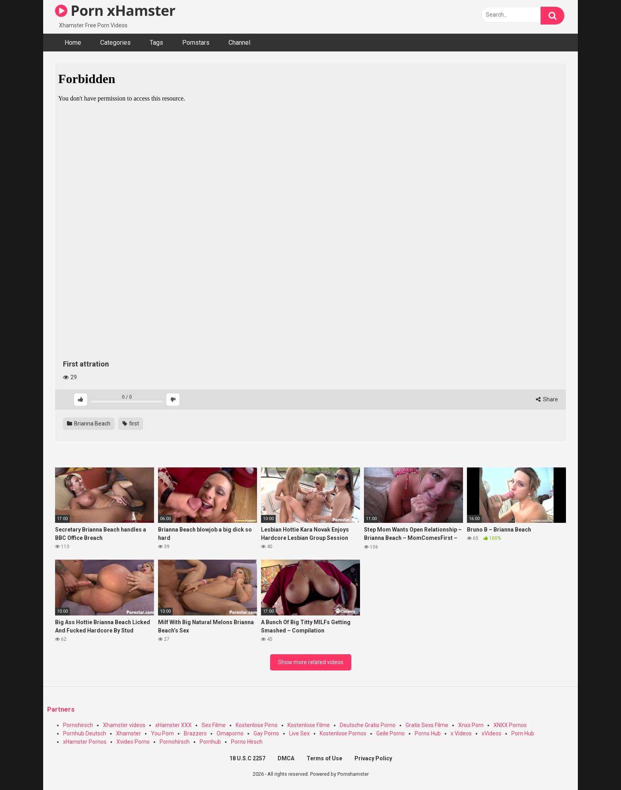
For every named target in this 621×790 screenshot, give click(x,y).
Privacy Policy (373, 758)
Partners (60, 709)
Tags (156, 42)
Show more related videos (310, 662)
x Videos (461, 733)
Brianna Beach (88, 423)
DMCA (286, 758)
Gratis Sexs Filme (427, 725)
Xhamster (128, 733)
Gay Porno (266, 733)
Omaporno (230, 733)
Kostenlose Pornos (343, 733)
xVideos (491, 733)
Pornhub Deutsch (84, 733)
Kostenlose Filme (309, 725)
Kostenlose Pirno (257, 725)
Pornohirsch (78, 725)
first (130, 423)
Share (547, 399)
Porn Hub (522, 733)
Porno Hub (428, 733)
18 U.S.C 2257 (247, 758)
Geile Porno (390, 733)
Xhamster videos (124, 725)
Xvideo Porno (133, 742)
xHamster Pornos (85, 742)
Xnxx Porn (471, 725)
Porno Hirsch (247, 742)
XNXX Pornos (510, 725)
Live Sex (299, 733)
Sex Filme (214, 725)
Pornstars (196, 42)
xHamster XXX (173, 725)
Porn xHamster (115, 10)
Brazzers (195, 733)
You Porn (162, 733)
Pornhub (210, 742)
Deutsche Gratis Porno (368, 725)
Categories (115, 42)
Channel (239, 42)
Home (73, 42)
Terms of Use (324, 758)
